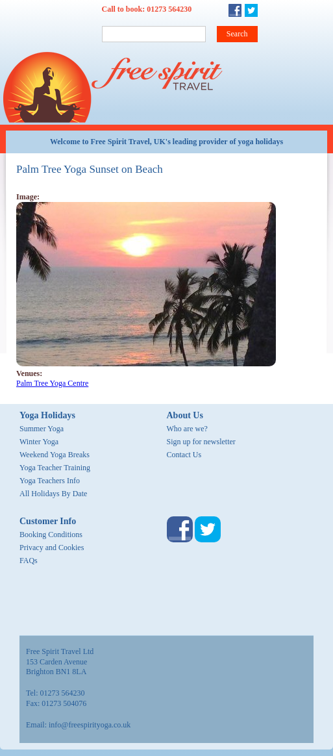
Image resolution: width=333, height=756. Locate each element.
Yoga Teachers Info (49, 480)
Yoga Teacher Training (54, 467)
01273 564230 (169, 9)
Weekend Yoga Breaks (54, 454)
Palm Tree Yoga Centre (52, 383)
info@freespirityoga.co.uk (89, 724)
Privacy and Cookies (51, 547)
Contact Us (184, 454)
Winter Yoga (38, 441)
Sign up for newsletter (201, 441)
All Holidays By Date (53, 493)
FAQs (28, 560)
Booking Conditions (50, 534)
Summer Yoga (41, 428)
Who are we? (187, 428)
